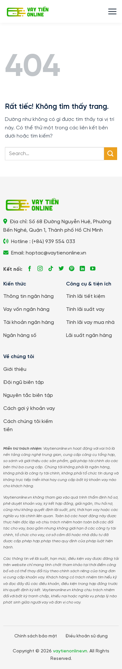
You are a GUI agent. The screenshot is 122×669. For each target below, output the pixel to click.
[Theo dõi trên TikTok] (50, 269)
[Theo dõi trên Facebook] (29, 269)
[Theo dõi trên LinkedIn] (82, 269)
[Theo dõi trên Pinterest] (71, 269)
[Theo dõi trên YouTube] (92, 269)
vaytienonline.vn (70, 651)
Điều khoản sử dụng (86, 636)
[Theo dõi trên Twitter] (61, 269)
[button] (112, 11)
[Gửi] (110, 153)
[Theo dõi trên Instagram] (40, 269)
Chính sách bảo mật (35, 636)
